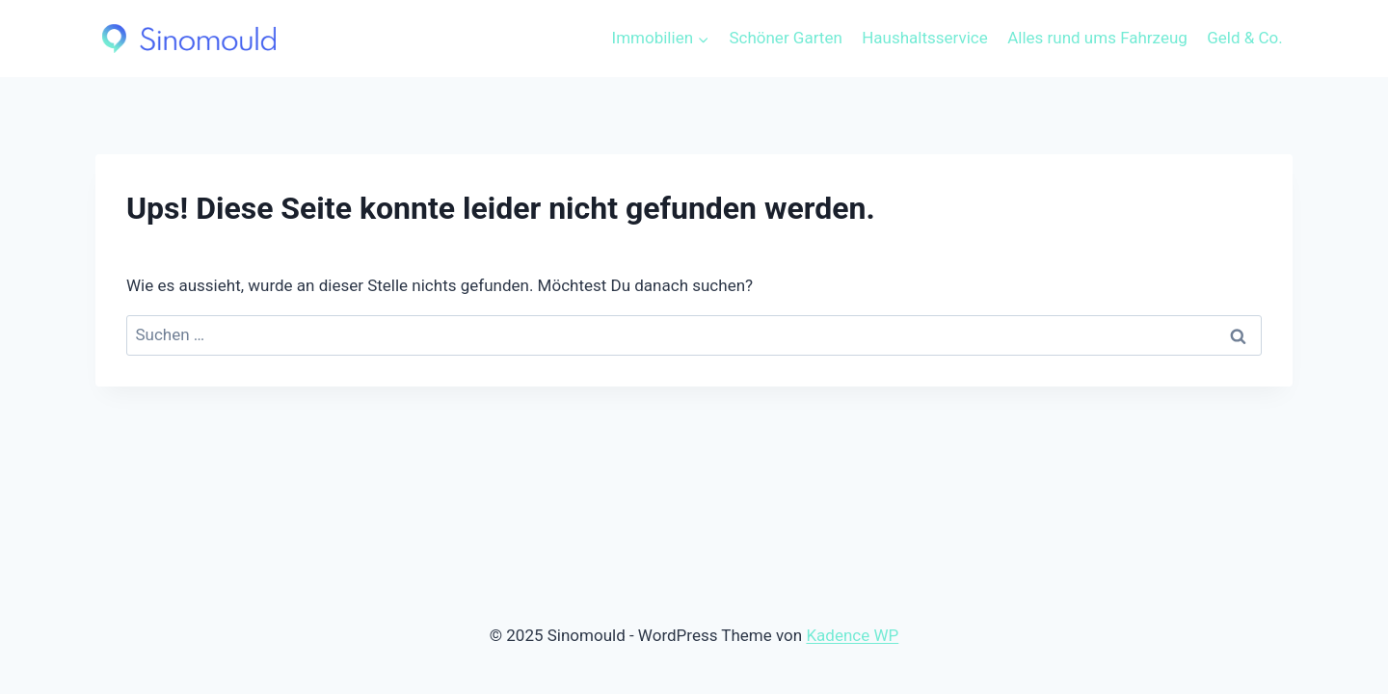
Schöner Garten (785, 37)
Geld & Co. (1245, 37)
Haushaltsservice (925, 37)
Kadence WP (852, 635)
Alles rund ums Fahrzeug (1097, 37)
